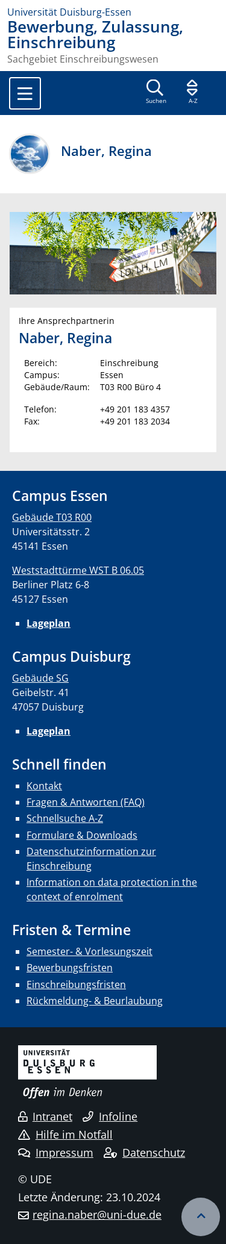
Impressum (55, 1152)
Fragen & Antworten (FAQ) (86, 802)
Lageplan (49, 623)
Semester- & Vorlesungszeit (89, 951)
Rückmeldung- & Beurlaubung (95, 1000)
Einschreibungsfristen (76, 984)
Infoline (110, 1116)
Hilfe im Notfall (65, 1134)
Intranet (45, 1116)
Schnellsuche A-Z (65, 818)
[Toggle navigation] (25, 93)
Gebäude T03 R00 (52, 517)
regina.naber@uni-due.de (97, 1214)
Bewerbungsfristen (70, 967)
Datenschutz (144, 1152)
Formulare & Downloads (82, 835)
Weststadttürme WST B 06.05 (78, 570)
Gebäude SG (40, 678)
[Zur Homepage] (113, 12)
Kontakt (44, 785)
